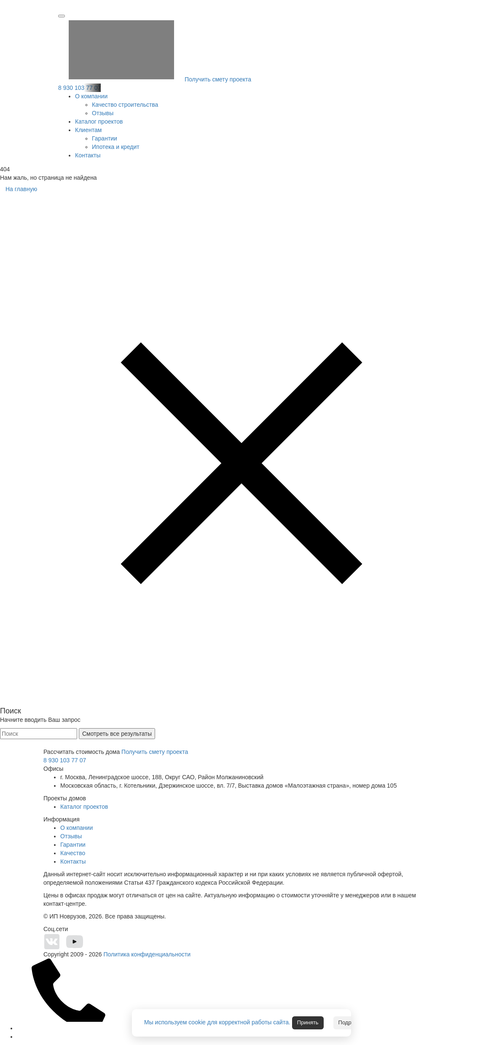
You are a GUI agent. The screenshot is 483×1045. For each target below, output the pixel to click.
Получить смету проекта (154, 79)
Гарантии (104, 138)
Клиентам (88, 130)
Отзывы (102, 113)
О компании (91, 96)
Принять (308, 1022)
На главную (21, 189)
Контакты (87, 155)
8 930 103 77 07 (79, 87)
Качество (72, 853)
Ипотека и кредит (116, 146)
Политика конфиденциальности (147, 954)
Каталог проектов (99, 121)
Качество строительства (125, 104)
